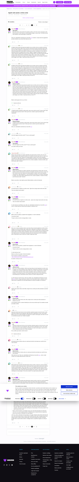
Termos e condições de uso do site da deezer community (34, 441)
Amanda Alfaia (14, 286)
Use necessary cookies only (69, 474)
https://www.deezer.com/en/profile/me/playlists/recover (22, 256)
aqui (31, 37)
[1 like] (16, 103)
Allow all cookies (69, 467)
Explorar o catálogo (46, 453)
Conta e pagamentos (37, 8)
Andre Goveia (14, 212)
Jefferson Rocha (14, 226)
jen (12, 310)
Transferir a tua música (35, 459)
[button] (59, 2)
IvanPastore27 (14, 186)
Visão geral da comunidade (18, 8)
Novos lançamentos (47, 457)
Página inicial (9, 8)
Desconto (21, 459)
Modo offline (33, 463)
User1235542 (14, 133)
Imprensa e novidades (59, 453)
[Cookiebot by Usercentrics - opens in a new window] (7, 480)
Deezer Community (46, 463)
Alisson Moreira (14, 153)
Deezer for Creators (58, 461)
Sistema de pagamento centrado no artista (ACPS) (59, 457)
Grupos (28, 2)
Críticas (20, 461)
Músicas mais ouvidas (47, 455)
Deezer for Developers (59, 463)
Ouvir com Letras (34, 461)
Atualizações (33, 2)
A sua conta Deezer (28, 8)
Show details (61, 479)
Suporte (39, 2)
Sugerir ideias (44, 2)
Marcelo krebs (14, 339)
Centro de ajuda (22, 463)
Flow (32, 453)
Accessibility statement (51, 441)
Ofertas (20, 457)
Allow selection (69, 471)
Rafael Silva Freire (14, 363)
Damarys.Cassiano (14, 45)
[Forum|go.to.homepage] (10, 2)
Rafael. (12, 28)
